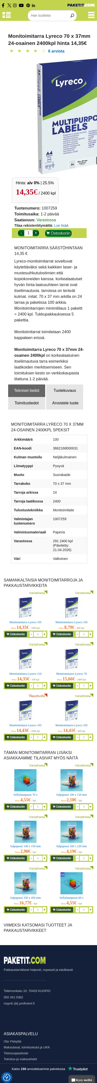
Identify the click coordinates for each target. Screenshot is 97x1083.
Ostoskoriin (58, 233)
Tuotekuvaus (65, 390)
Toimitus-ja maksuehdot (20, 1059)
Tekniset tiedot (26, 390)
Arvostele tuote (65, 403)
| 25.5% (40, 183)
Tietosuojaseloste (16, 1053)
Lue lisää (61, 225)
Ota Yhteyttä (12, 1041)
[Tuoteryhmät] (6, 17)
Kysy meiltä (82, 1080)
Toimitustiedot (27, 403)
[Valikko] (91, 17)
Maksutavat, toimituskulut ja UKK (27, 1047)
